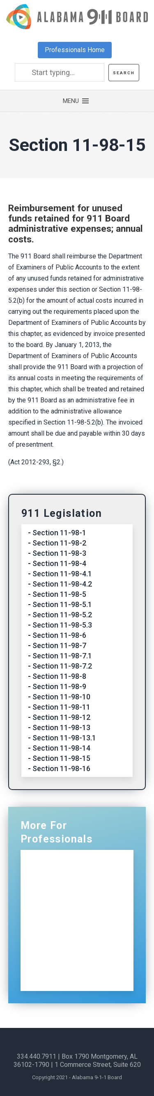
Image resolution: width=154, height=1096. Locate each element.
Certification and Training (86, 897)
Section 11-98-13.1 (64, 737)
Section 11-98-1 (59, 532)
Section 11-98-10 (61, 696)
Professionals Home (75, 50)
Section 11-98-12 (61, 717)
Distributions (65, 915)
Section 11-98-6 (59, 635)
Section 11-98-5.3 (62, 625)
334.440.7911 (36, 1056)
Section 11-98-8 (59, 676)
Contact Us (62, 950)
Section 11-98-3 (59, 553)
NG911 (55, 879)
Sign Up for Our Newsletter (59, 973)
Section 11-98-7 (59, 645)
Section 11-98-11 (61, 707)
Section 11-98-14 (61, 748)
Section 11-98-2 (59, 543)
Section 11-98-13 (61, 727)
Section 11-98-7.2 (62, 666)
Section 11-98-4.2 (62, 584)
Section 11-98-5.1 (62, 604)
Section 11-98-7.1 (62, 655)
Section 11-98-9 (59, 686)
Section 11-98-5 (59, 594)
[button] (77, 101)
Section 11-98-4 (59, 563)
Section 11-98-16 (61, 768)
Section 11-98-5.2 (62, 614)
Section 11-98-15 (61, 758)
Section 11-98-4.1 (62, 573)
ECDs (52, 932)
